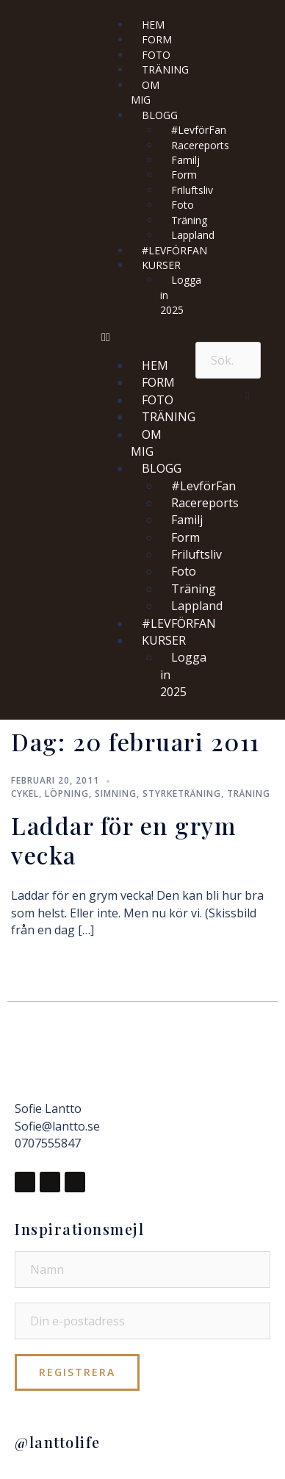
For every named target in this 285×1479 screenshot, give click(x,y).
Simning (116, 793)
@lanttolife (58, 1442)
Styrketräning (181, 793)
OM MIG (145, 92)
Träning (248, 793)
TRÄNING (165, 69)
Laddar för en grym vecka (123, 839)
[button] (141, 337)
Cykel (25, 793)
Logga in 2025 (180, 295)
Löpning (67, 793)
